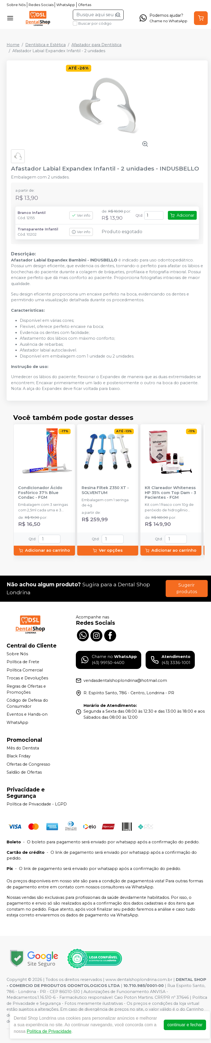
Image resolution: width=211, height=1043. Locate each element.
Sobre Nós (16, 5)
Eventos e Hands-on (27, 714)
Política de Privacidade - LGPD (37, 804)
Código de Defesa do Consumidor (27, 703)
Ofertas (84, 5)
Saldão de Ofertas (24, 772)
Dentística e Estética (45, 44)
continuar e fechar (184, 1024)
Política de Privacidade (49, 1031)
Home (13, 44)
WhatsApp (65, 5)
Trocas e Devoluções (27, 678)
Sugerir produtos (186, 588)
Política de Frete (23, 661)
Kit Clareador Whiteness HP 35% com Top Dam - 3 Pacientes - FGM (170, 493)
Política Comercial (25, 670)
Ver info (81, 215)
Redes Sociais (41, 5)
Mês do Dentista (23, 748)
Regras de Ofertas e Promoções (26, 689)
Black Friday (18, 756)
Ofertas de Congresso (28, 764)
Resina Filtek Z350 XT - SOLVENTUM (105, 490)
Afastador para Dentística (96, 44)
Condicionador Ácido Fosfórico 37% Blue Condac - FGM (40, 493)
